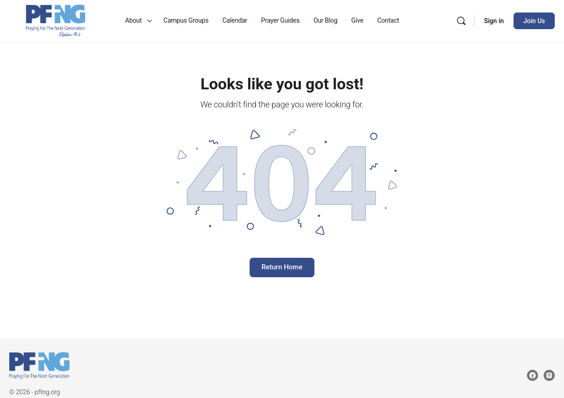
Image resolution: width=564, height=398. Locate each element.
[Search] (461, 20)
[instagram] (549, 375)
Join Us (534, 21)
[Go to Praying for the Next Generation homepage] (55, 19)
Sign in (494, 21)
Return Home (282, 267)
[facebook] (532, 375)
